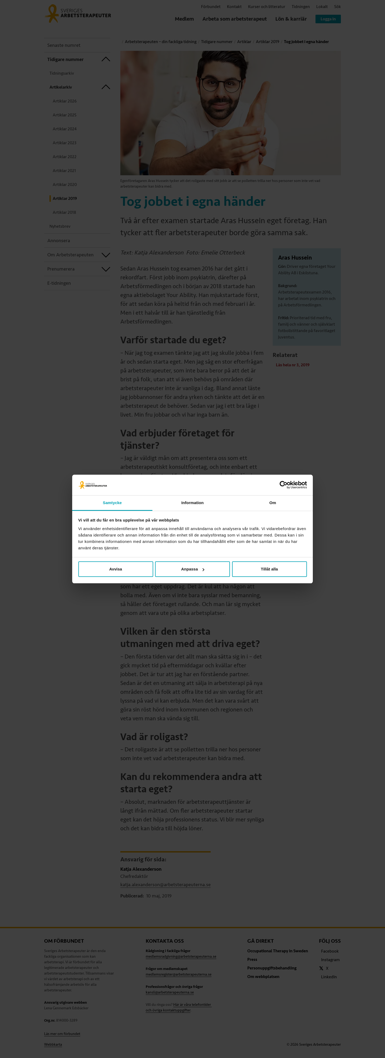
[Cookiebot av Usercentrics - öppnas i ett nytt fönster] (283, 485)
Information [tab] (192, 502)
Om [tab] (272, 502)
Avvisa (115, 569)
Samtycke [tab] (112, 502)
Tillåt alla (269, 569)
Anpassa (192, 569)
